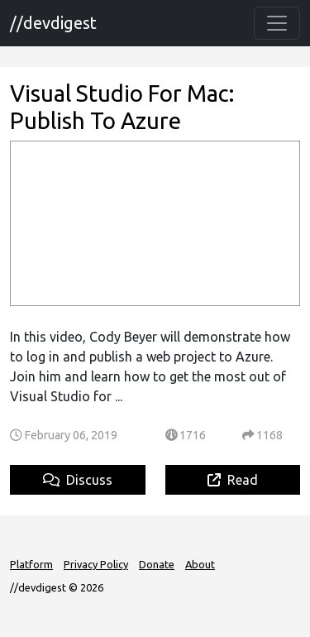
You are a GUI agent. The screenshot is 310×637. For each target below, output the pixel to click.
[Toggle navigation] (277, 23)
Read (232, 479)
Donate (156, 564)
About (200, 564)
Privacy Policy (96, 564)
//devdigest (53, 22)
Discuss (77, 479)
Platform (31, 564)
